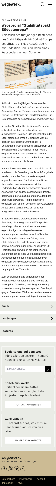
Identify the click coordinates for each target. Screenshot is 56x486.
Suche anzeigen (43, 4)
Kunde (5, 306)
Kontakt (41, 479)
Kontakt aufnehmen (28, 404)
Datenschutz (8, 479)
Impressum (7, 483)
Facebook (6, 468)
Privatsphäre (25, 479)
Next (53, 74)
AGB (20, 483)
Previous (2, 74)
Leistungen (8, 318)
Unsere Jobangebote (28, 440)
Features (7, 330)
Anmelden (48, 369)
